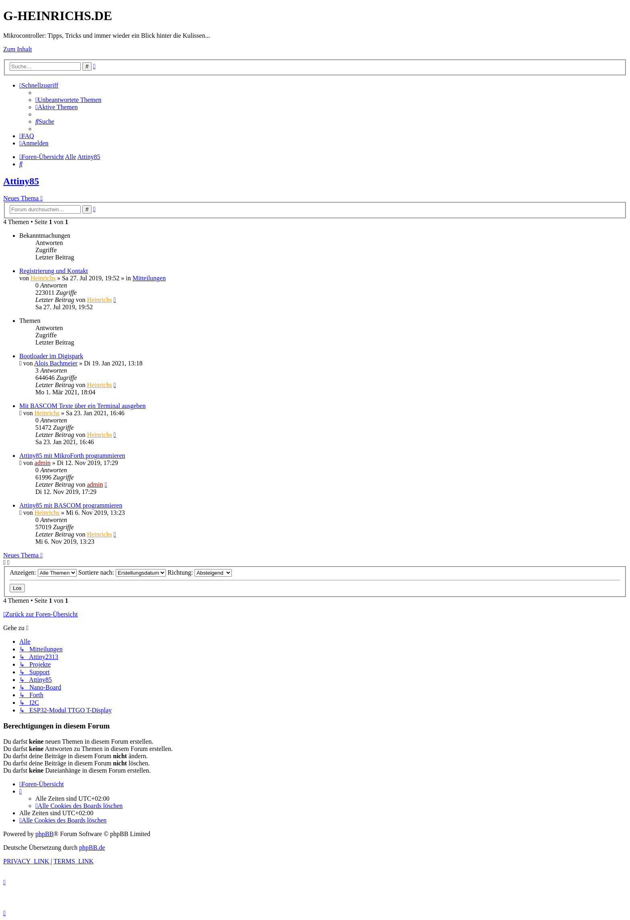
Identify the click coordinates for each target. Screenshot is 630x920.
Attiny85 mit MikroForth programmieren (72, 455)
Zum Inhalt (17, 49)
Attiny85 (21, 181)
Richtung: (200, 572)
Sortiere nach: (122, 572)
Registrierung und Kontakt (53, 270)
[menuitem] (68, 99)
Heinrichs (43, 278)
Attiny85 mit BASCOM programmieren (70, 505)
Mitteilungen (149, 278)
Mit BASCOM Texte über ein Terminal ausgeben (82, 405)
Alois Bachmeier (56, 363)
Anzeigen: (43, 572)
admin (43, 462)
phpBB (44, 833)
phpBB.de (92, 847)
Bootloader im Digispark (51, 356)
